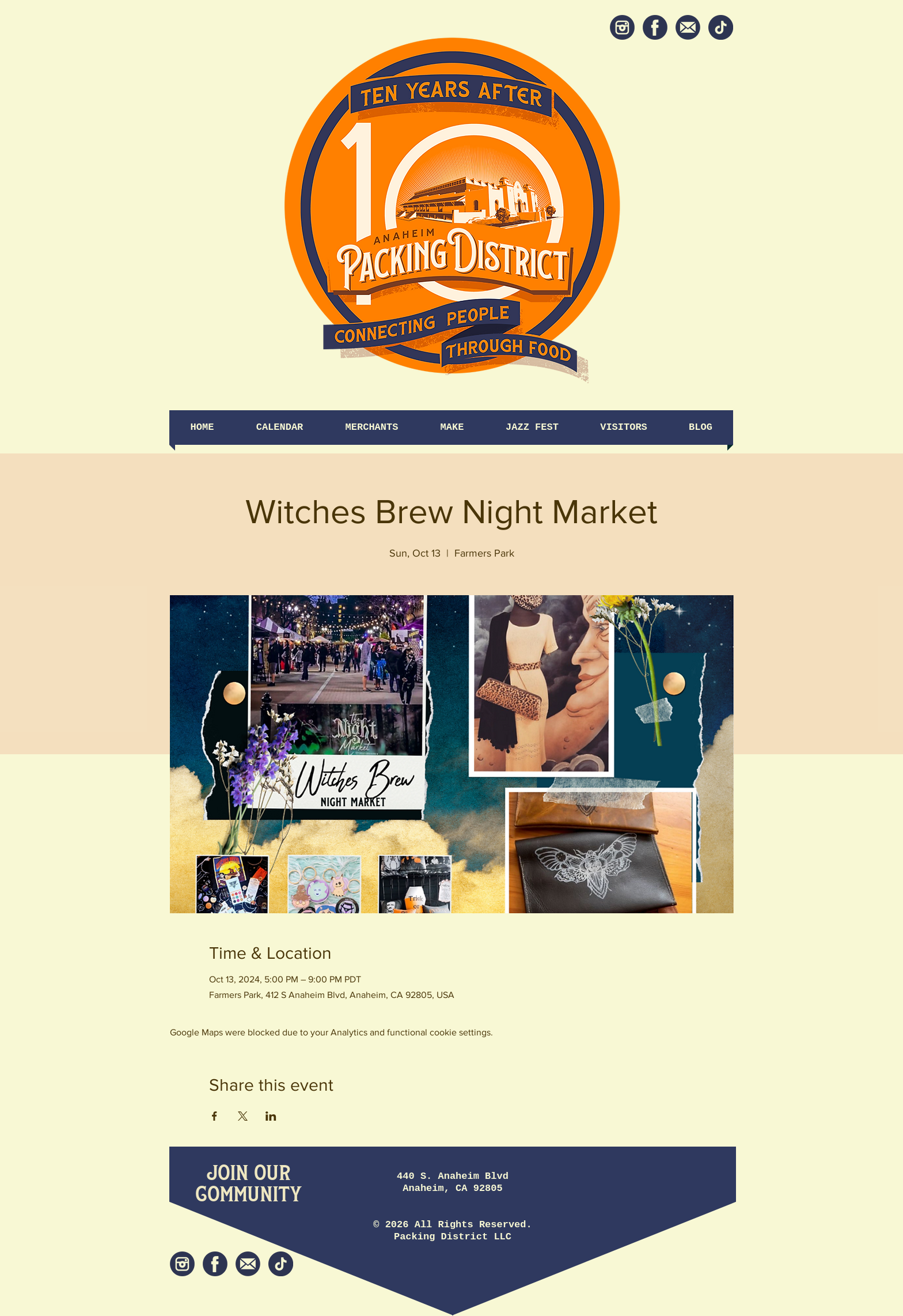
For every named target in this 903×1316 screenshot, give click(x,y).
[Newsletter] (688, 27)
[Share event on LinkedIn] (270, 1116)
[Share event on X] (242, 1116)
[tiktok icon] (720, 27)
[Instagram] (622, 27)
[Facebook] (655, 27)
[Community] (248, 1195)
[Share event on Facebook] (214, 1116)
